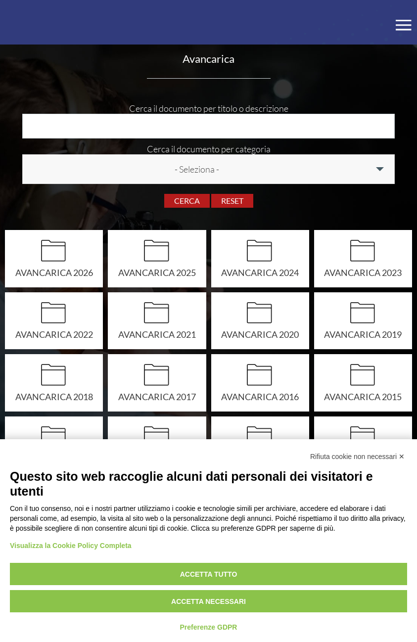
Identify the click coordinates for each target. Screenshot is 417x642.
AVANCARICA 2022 (54, 334)
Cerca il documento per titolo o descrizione (208, 108)
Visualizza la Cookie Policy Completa (71, 546)
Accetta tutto (208, 574)
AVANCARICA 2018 (54, 396)
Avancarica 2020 (260, 334)
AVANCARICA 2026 (54, 272)
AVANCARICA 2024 (260, 272)
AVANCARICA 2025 (157, 272)
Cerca (187, 200)
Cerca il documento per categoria (209, 148)
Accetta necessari (208, 601)
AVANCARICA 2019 (363, 334)
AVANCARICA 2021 (157, 334)
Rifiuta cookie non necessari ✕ (357, 456)
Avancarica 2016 (260, 396)
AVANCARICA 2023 (363, 272)
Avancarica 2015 (363, 396)
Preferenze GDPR (208, 627)
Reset (232, 200)
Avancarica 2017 (157, 396)
